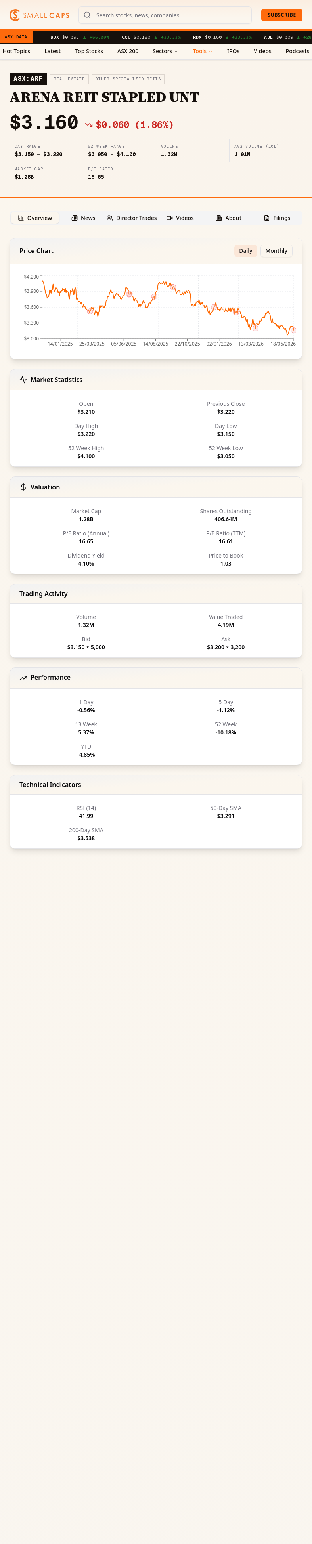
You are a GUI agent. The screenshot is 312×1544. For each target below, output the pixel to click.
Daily (245, 250)
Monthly (277, 250)
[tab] (35, 218)
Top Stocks (89, 51)
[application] (156, 313)
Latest (52, 51)
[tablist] (156, 218)
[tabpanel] (156, 543)
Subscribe (282, 14)
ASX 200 (127, 51)
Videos (262, 51)
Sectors (165, 51)
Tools (203, 51)
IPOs (233, 51)
